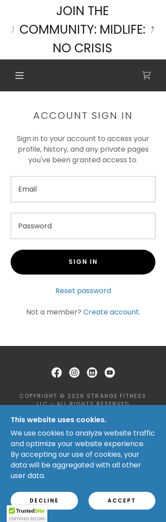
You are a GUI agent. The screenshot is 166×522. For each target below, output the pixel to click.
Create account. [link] (111, 312)
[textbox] (83, 189)
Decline (44, 500)
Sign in (83, 261)
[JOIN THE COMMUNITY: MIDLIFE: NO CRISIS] (83, 30)
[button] (19, 75)
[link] (146, 75)
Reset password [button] (83, 291)
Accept (122, 500)
